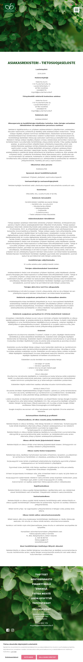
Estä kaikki (28, 657)
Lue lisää (13, 651)
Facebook (7, 630)
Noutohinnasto (41, 579)
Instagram (12, 630)
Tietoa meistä (41, 593)
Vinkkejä (41, 589)
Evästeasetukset (11, 657)
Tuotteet (41, 574)
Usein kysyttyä (41, 598)
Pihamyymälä (41, 584)
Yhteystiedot (41, 603)
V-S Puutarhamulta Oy (9, 7)
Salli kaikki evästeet (47, 657)
